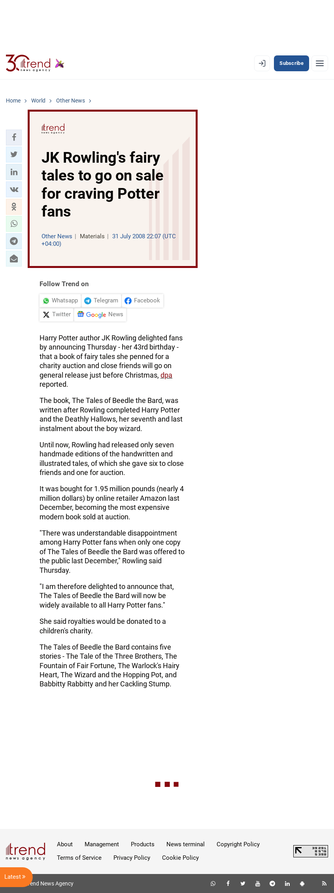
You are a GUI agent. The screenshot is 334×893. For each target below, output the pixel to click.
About (65, 844)
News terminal (185, 844)
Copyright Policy (238, 844)
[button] (13, 137)
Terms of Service (79, 857)
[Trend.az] (35, 63)
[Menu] (319, 63)
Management (102, 844)
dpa (166, 375)
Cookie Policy (180, 857)
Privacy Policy (131, 857)
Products (143, 844)
